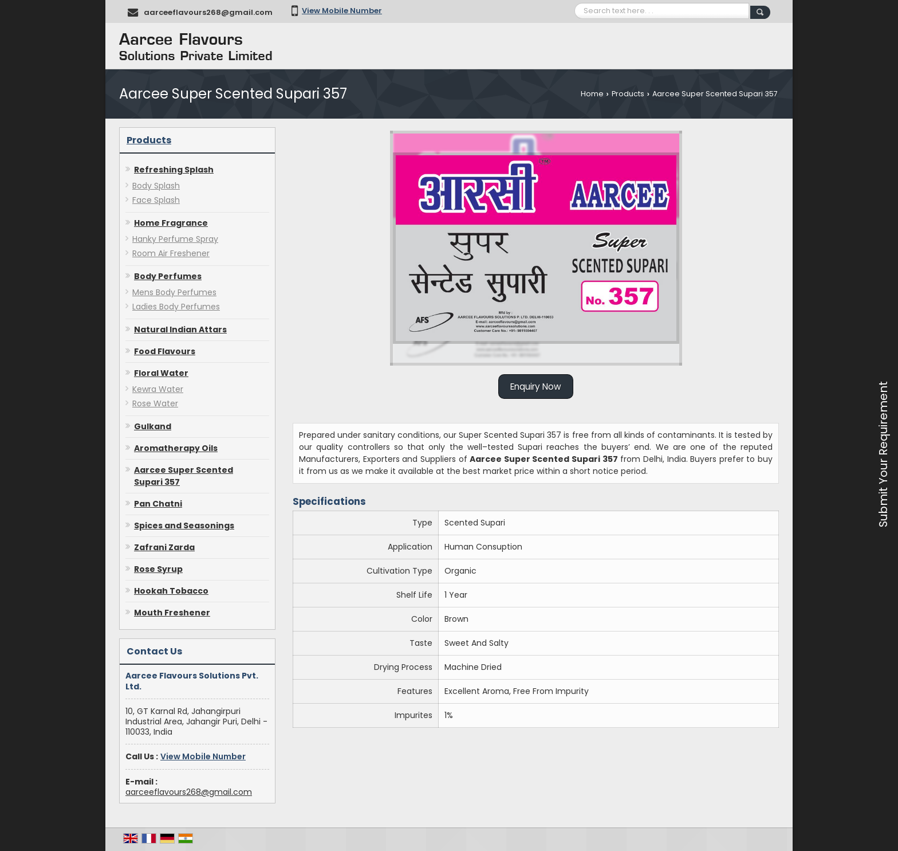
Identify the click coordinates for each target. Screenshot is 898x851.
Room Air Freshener (171, 253)
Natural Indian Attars (180, 329)
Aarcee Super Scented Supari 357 (183, 476)
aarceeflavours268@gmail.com (208, 12)
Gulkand (152, 426)
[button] (342, 10)
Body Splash (156, 185)
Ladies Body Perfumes (176, 306)
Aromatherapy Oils (176, 448)
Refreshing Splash (174, 169)
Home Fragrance (171, 223)
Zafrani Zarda (164, 547)
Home (592, 94)
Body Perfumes (168, 276)
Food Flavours (164, 351)
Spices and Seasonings (184, 525)
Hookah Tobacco (171, 591)
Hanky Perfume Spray (175, 239)
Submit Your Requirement (883, 454)
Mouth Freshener (172, 612)
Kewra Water (157, 389)
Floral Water (161, 373)
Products (628, 94)
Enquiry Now (535, 387)
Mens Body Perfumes (174, 292)
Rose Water (155, 403)
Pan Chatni (158, 503)
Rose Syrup (158, 569)
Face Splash (156, 200)
